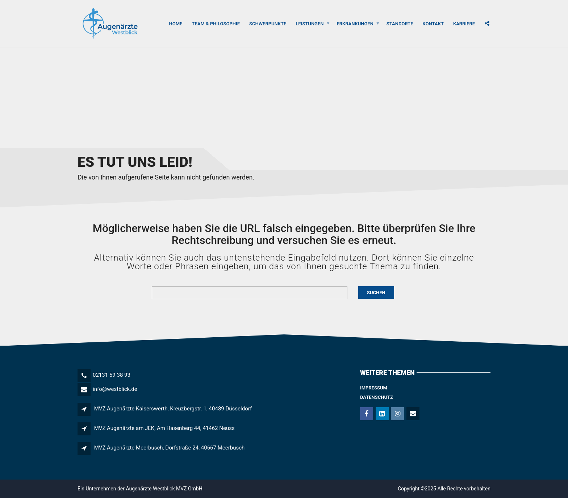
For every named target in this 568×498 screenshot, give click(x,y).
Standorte (400, 23)
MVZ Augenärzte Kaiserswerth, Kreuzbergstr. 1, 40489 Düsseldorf (173, 408)
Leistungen (309, 23)
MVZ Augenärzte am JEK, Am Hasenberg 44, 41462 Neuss (164, 428)
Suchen (376, 292)
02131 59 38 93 (111, 375)
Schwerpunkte (267, 23)
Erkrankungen (355, 23)
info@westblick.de (115, 389)
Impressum (373, 388)
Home (176, 23)
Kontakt (433, 23)
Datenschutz (376, 397)
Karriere (464, 23)
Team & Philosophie (216, 23)
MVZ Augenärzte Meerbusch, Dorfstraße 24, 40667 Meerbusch (169, 447)
